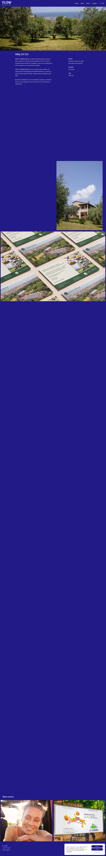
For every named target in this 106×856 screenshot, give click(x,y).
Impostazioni (97, 852)
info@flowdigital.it (6, 850)
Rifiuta (97, 849)
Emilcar (4, 801)
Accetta (97, 846)
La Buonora (58, 801)
